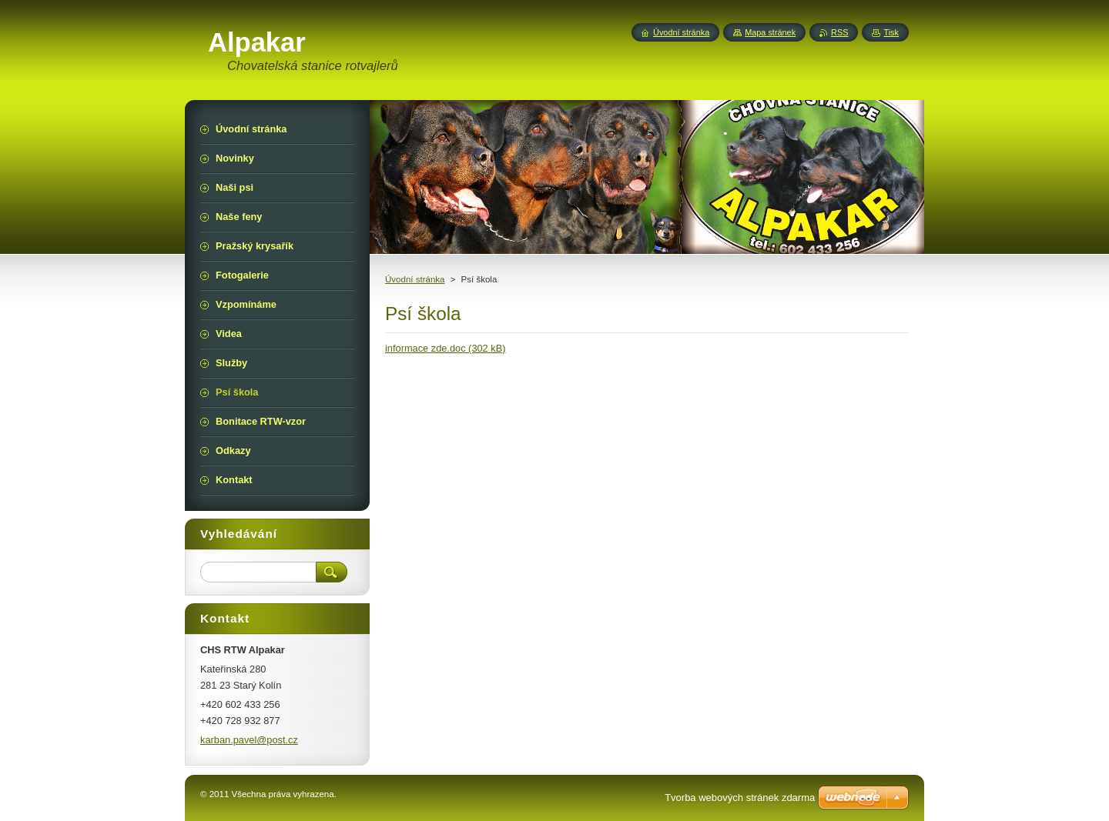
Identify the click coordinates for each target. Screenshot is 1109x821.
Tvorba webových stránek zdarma (740, 797)
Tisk (891, 32)
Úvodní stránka (414, 279)
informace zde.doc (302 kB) (445, 348)
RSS (839, 32)
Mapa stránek (770, 32)
